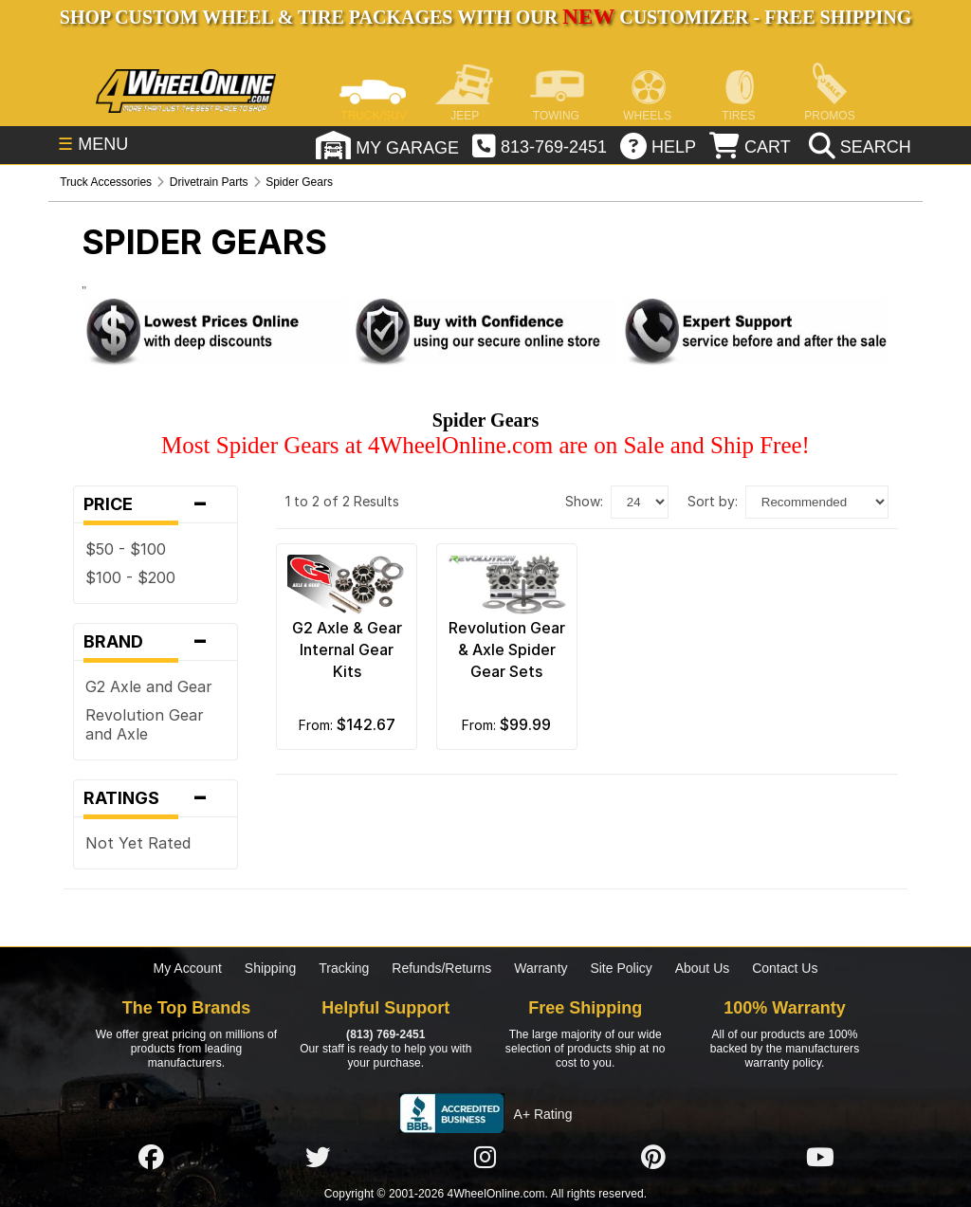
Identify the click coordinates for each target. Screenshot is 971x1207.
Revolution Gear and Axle (144, 724)
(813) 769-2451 (385, 1034)
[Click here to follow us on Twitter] (318, 1157)
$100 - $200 (130, 577)
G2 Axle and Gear (148, 686)
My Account (188, 968)
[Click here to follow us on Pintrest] (653, 1157)
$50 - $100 (125, 548)
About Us (702, 968)
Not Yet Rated (138, 842)
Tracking (344, 968)
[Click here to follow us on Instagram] (485, 1157)
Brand (155, 642)
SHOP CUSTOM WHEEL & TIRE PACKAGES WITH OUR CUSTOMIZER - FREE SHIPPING (485, 17)
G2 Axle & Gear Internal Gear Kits (347, 649)
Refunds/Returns (441, 968)
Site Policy (620, 968)
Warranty (540, 968)
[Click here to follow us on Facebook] (151, 1157)
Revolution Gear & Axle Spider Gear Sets (507, 649)
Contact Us (784, 968)
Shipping (271, 968)
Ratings (155, 798)
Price (155, 504)
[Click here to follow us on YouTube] (820, 1157)
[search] (857, 146)
